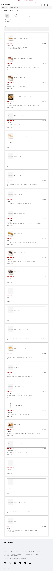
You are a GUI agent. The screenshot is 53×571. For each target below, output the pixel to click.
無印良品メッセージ (20, 554)
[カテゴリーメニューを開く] (1, 4)
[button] (41, 4)
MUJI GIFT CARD (24, 551)
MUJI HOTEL (40, 548)
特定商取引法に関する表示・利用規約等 (11, 555)
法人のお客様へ (32, 551)
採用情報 (13, 554)
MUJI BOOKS (33, 548)
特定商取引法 (23, 558)
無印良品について (29, 554)
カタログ (12, 551)
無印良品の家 (6, 548)
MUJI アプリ (6, 551)
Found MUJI (27, 548)
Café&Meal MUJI (14, 548)
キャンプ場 (21, 548)
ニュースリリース (7, 554)
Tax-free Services (40, 551)
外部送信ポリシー (17, 558)
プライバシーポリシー (9, 558)
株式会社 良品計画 (38, 554)
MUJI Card (17, 551)
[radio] (7, 43)
